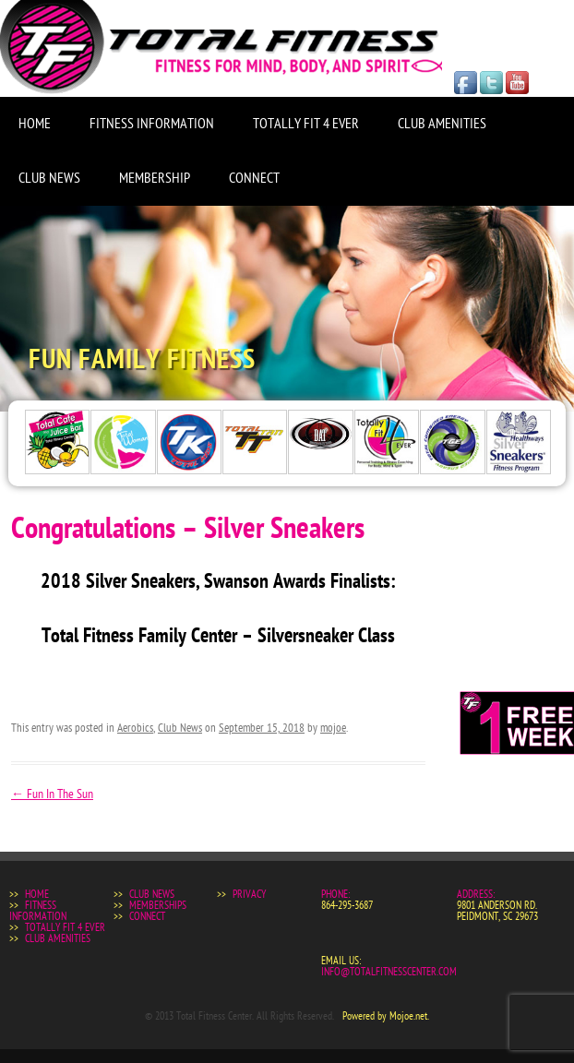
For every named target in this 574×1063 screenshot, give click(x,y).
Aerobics (135, 728)
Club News (49, 178)
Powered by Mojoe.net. (385, 1015)
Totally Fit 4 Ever (306, 123)
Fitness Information (152, 123)
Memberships (157, 905)
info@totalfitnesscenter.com (389, 971)
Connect (254, 178)
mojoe (333, 728)
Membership (154, 178)
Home (34, 123)
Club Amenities (442, 123)
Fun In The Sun (52, 794)
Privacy (249, 894)
